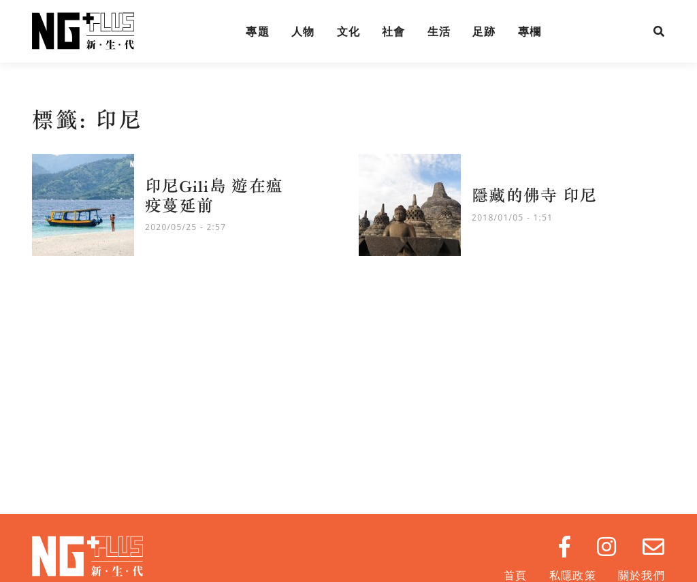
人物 (303, 31)
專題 (258, 31)
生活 (439, 31)
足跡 (484, 31)
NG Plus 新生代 (83, 31)
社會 (394, 31)
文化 (349, 31)
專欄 (530, 31)
